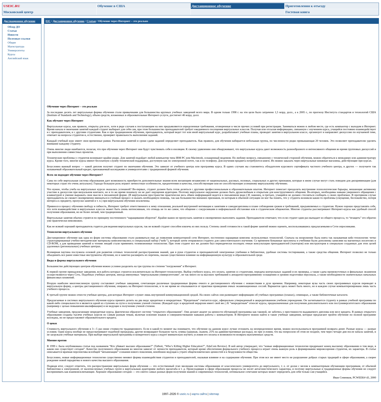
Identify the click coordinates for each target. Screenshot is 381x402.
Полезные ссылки (19, 38)
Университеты (16, 50)
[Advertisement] (204, 63)
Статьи (12, 30)
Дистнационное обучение (19, 21)
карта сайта (199, 393)
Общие (12, 42)
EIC (48, 21)
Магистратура (16, 46)
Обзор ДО (14, 26)
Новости (13, 34)
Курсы (11, 54)
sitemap (214, 393)
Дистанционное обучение (68, 21)
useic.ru (184, 393)
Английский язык (18, 58)
